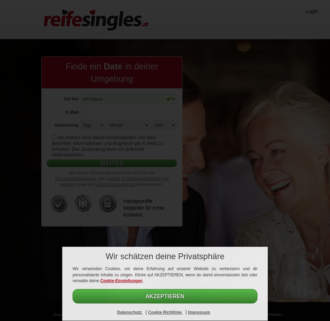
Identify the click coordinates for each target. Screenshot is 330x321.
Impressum (199, 312)
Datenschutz (130, 312)
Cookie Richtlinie (165, 312)
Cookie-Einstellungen (121, 280)
